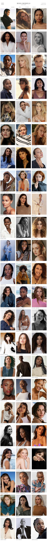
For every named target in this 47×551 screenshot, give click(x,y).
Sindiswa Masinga (36, 493)
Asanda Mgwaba (4, 99)
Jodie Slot (34, 215)
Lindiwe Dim (3, 285)
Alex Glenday (19, 30)
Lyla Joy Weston (35, 308)
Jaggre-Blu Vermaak (36, 192)
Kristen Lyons (35, 238)
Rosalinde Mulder (36, 423)
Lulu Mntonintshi (20, 308)
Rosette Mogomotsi (20, 447)
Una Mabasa (19, 539)
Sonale (17, 516)
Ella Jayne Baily (4, 146)
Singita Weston (4, 516)
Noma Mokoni (35, 377)
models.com (43, 4)
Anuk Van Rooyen (36, 53)
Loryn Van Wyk (35, 285)
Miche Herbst (35, 331)
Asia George (19, 99)
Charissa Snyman (20, 122)
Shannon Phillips (20, 470)
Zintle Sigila (35, 539)
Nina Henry (3, 377)
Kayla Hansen (19, 238)
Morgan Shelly (19, 354)
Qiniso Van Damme (4, 423)
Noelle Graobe (19, 377)
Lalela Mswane (19, 261)
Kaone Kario (3, 238)
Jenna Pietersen (20, 215)
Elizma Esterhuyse (36, 122)
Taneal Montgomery (36, 516)
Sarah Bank (3, 470)
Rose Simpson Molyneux (5, 447)
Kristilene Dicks (4, 261)
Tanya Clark (3, 539)
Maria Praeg (3, 331)
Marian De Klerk (20, 331)
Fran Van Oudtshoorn (21, 169)
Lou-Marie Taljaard (4, 308)
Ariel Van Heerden (20, 76)
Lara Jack (34, 261)
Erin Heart (3, 169)
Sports (34, 7)
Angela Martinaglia (21, 53)
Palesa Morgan (35, 400)
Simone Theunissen (20, 493)
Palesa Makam (19, 400)
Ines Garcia (19, 192)
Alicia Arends (35, 30)
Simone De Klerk (4, 493)
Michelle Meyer (4, 354)
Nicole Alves (35, 354)
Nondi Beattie (3, 400)
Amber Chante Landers (5, 53)
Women (13, 7)
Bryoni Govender (36, 99)
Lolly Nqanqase (19, 285)
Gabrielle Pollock (36, 169)
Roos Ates (18, 423)
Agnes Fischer (3, 30)
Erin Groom (34, 146)
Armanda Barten (36, 76)
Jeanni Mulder (3, 215)
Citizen (27, 7)
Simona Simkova (35, 470)
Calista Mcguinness (5, 122)
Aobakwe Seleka (4, 76)
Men (20, 7)
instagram (43, 3)
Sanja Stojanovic (36, 447)
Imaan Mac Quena (4, 192)
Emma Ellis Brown (20, 146)
